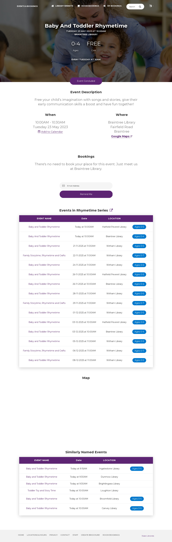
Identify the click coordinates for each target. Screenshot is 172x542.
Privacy (54, 535)
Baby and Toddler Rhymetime (44, 227)
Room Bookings (111, 535)
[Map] (86, 412)
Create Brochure (90, 535)
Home (21, 535)
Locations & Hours (37, 535)
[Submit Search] (141, 6)
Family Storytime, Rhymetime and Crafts (44, 255)
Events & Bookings (27, 6)
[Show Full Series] (111, 210)
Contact (65, 535)
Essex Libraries (148, 536)
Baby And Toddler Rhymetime (44, 236)
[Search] (132, 6)
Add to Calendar (50, 131)
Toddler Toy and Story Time (42, 490)
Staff (75, 535)
